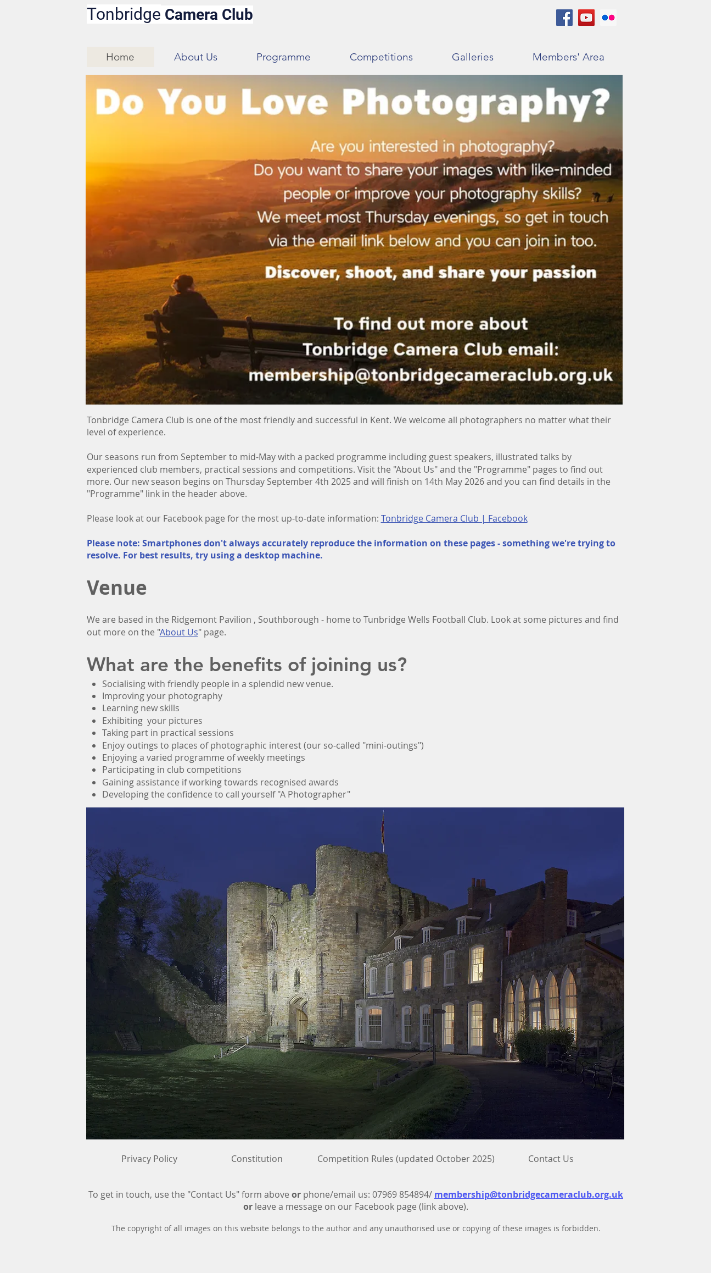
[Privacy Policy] (149, 1159)
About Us (179, 632)
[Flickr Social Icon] (608, 17)
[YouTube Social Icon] (586, 17)
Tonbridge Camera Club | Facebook (454, 518)
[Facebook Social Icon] (564, 17)
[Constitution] (257, 1159)
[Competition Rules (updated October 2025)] (406, 1159)
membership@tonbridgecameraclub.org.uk (528, 1194)
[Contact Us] (551, 1159)
